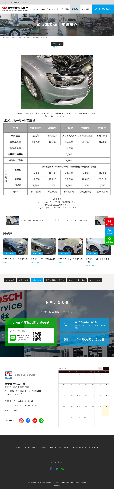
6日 (64, 384)
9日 (86, 384)
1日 (79, 374)
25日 (100, 406)
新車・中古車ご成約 (76, 280)
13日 (64, 395)
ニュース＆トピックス (50, 9)
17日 (93, 395)
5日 (108, 374)
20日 (64, 406)
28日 (71, 417)
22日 (78, 406)
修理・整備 (23, 280)
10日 (93, 384)
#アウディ (55, 47)
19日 (107, 395)
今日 (100, 368)
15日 (78, 395)
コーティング (94, 280)
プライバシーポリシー (78, 447)
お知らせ (26, 447)
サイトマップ (93, 447)
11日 (100, 384)
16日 (85, 395)
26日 (107, 406)
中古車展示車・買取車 (55, 280)
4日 (100, 374)
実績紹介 (75, 9)
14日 (71, 395)
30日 (71, 374)
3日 (93, 374)
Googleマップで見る (13, 394)
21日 (71, 406)
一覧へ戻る (57, 220)
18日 (100, 395)
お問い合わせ (63, 447)
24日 (93, 406)
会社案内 (85, 9)
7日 (71, 384)
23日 (85, 406)
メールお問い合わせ (103, 9)
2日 (86, 374)
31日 (93, 417)
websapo (57, 485)
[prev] (104, 368)
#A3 (61, 47)
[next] (107, 368)
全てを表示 (10, 280)
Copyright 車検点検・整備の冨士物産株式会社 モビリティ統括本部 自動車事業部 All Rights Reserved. (57, 482)
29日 (64, 374)
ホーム (35, 9)
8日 (79, 384)
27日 (64, 417)
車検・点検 (57, 44)
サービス (65, 9)
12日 (107, 384)
